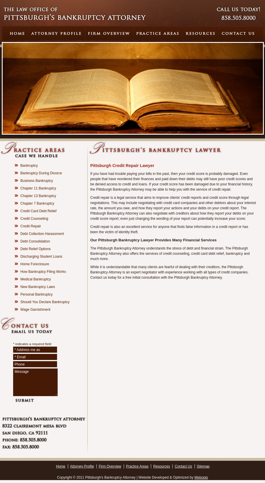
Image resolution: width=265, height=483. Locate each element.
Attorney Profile (82, 466)
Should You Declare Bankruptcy (45, 302)
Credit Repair (30, 226)
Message (35, 382)
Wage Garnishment (35, 310)
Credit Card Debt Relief (38, 211)
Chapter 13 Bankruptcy (38, 196)
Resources (161, 466)
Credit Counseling (34, 219)
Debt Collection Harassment (42, 234)
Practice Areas (137, 466)
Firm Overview (110, 466)
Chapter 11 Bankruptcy (38, 188)
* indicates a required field (32, 344)
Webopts (201, 477)
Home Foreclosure (34, 264)
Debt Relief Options (35, 249)
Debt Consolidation (35, 241)
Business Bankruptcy (36, 181)
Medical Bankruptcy (35, 279)
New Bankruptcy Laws (37, 287)
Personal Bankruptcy (36, 294)
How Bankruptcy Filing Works (43, 272)
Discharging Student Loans (41, 256)
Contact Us (183, 466)
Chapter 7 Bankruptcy (37, 203)
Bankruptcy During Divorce (41, 173)
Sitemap (203, 466)
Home (60, 466)
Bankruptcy (29, 166)
